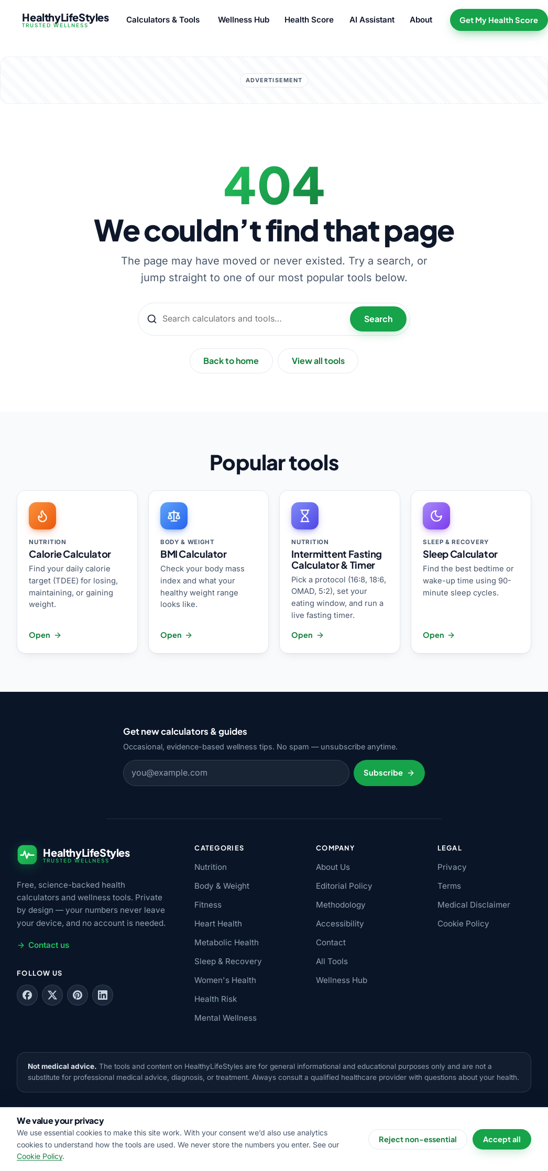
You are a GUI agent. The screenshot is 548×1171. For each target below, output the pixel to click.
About (421, 20)
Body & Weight (221, 886)
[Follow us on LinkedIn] (102, 995)
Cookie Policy (463, 924)
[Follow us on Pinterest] (77, 995)
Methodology (341, 905)
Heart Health (218, 924)
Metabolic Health (226, 942)
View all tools (318, 360)
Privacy (452, 867)
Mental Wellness (225, 1018)
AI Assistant (371, 20)
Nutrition (210, 867)
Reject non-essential (418, 1139)
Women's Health (225, 980)
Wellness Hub (243, 20)
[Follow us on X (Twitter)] (52, 995)
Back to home (231, 360)
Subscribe (389, 772)
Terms (449, 886)
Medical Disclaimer (473, 905)
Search (378, 318)
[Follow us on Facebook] (27, 995)
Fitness (208, 905)
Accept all (502, 1139)
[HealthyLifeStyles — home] (63, 19)
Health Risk (215, 999)
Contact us (43, 945)
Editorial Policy (344, 886)
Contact (331, 942)
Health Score (309, 20)
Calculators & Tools (163, 20)
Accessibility (340, 924)
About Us (333, 867)
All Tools (332, 961)
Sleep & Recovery (228, 961)
